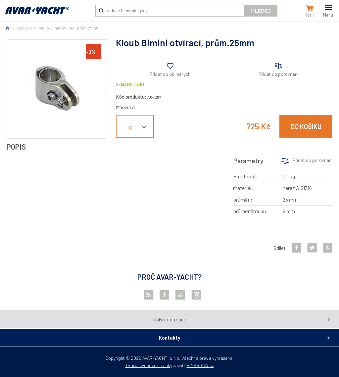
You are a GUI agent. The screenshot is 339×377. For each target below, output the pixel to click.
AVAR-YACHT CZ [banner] (37, 14)
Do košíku (306, 126)
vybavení (24, 27)
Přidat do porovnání (278, 74)
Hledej (260, 11)
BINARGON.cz (200, 365)
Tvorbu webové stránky (148, 365)
